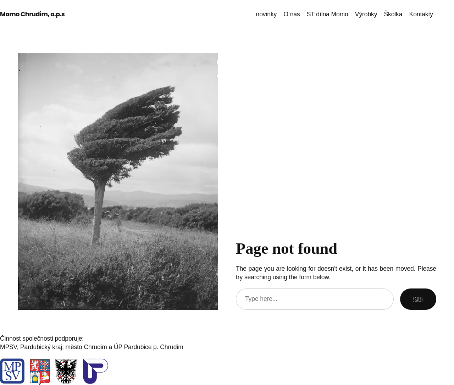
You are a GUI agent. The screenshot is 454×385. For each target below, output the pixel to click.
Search (418, 299)
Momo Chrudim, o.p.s (32, 14)
